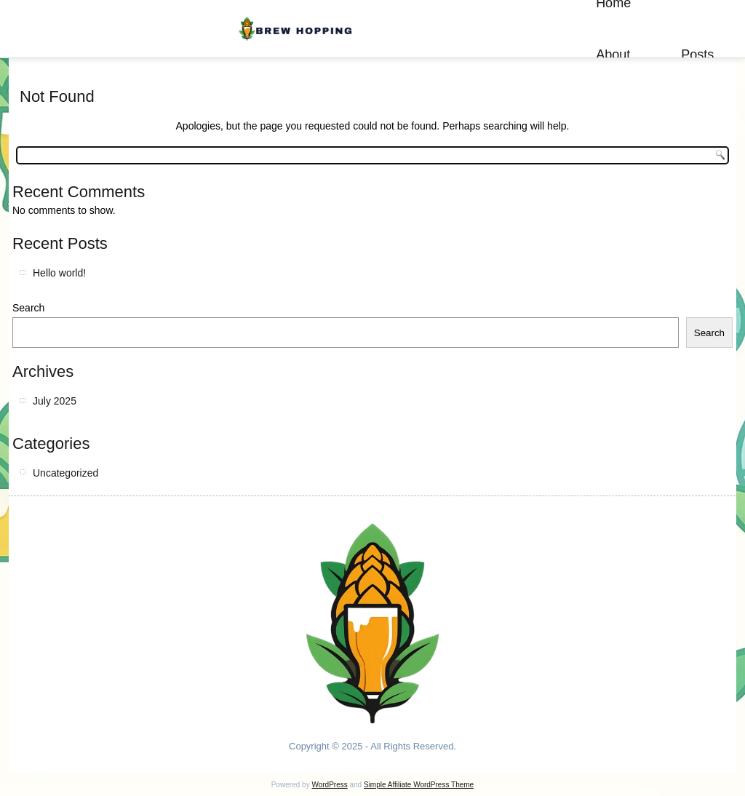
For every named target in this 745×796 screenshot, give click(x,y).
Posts (697, 54)
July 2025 (54, 401)
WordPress (329, 785)
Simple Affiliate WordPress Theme (419, 785)
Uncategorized (65, 473)
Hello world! (59, 273)
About (613, 54)
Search (28, 308)
